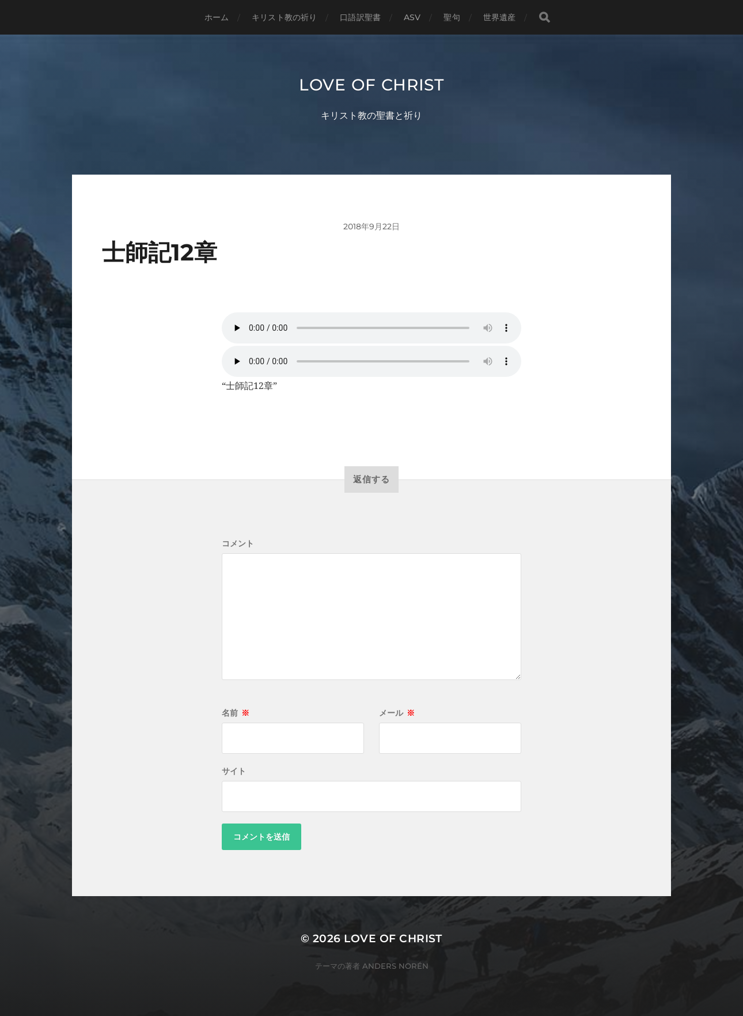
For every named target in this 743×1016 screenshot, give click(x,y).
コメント (238, 543)
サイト (234, 771)
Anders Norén (395, 965)
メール (397, 713)
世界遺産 (499, 17)
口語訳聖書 (360, 17)
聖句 (451, 17)
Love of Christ (371, 85)
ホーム (216, 17)
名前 (235, 713)
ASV (412, 17)
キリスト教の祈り (284, 17)
